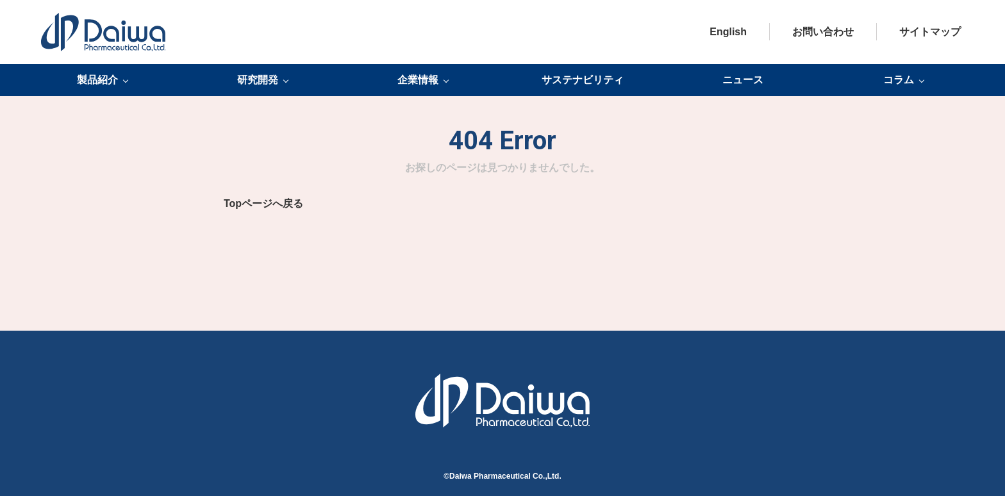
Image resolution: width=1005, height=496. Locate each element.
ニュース (742, 79)
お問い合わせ (823, 31)
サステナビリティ (583, 79)
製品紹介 (97, 80)
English (728, 31)
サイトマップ (930, 31)
